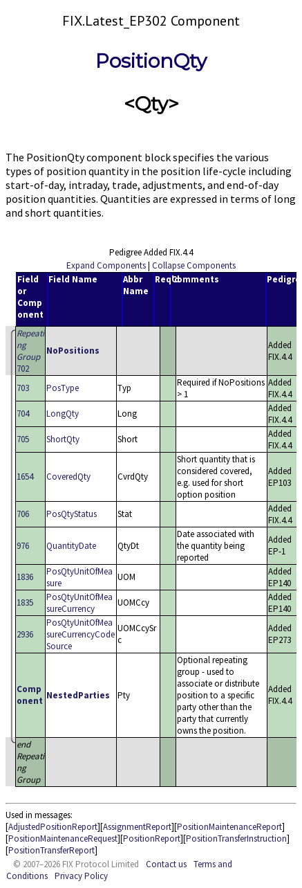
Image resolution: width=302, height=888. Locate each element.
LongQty (62, 413)
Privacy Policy (81, 876)
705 (23, 439)
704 (23, 413)
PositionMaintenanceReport (229, 827)
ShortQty (62, 439)
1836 (25, 577)
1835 (25, 602)
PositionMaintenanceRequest (62, 838)
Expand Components (106, 265)
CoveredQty (68, 476)
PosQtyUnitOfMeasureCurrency (79, 603)
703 (23, 388)
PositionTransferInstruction (236, 838)
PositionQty (151, 61)
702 (30, 350)
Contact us (166, 864)
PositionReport (151, 838)
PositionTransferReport (51, 850)
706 (23, 514)
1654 (25, 476)
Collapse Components (194, 265)
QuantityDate (71, 546)
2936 (25, 634)
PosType (62, 388)
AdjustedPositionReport (52, 827)
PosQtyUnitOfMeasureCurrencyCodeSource (80, 634)
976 (23, 546)
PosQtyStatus (71, 514)
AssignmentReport (137, 827)
